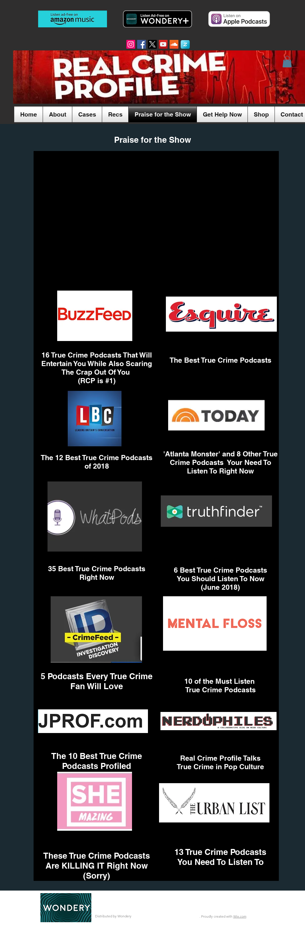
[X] (152, 44)
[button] (287, 62)
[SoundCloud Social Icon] (174, 44)
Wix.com (239, 916)
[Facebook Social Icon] (141, 44)
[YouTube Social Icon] (163, 44)
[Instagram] (130, 44)
